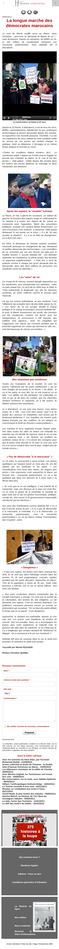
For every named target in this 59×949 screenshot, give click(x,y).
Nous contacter (22, 925)
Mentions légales (29, 865)
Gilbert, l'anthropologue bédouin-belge (22, 784)
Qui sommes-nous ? (29, 857)
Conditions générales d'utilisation (29, 882)
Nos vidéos (20, 917)
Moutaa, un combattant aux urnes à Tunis (23, 789)
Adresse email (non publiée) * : (17, 680)
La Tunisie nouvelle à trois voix (18, 786)
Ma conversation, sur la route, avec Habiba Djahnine (29, 779)
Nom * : (7, 671)
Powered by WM (45, 944)
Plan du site (26, 944)
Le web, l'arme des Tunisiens (17, 801)
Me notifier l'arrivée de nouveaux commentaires (28, 726)
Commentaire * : (11, 698)
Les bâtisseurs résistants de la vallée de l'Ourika (27, 769)
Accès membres (13, 944)
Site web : (8, 689)
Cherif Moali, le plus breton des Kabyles (22, 793)
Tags (35, 944)
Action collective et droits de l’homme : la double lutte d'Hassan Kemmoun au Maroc (27, 765)
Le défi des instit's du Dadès (16, 803)
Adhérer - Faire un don (29, 874)
